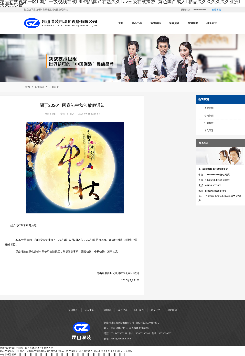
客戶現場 (122, 310)
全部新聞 (208, 108)
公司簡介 (193, 23)
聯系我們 (155, 310)
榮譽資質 (174, 23)
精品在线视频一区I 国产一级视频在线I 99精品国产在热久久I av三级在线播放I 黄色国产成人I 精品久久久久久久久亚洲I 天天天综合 (66, 351)
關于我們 (139, 310)
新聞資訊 (155, 23)
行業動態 (208, 123)
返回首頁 (72, 310)
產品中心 (137, 23)
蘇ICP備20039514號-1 (147, 322)
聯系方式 (211, 23)
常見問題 (208, 130)
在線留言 (216, 9)
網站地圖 (172, 310)
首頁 (120, 23)
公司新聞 (54, 87)
